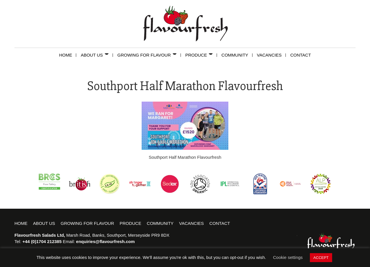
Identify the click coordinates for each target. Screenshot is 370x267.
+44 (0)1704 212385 (42, 241)
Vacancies (271, 55)
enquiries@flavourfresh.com (105, 241)
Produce (201, 55)
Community (237, 55)
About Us (97, 55)
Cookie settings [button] (288, 257)
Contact (300, 55)
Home (67, 55)
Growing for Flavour (149, 55)
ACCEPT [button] (321, 257)
